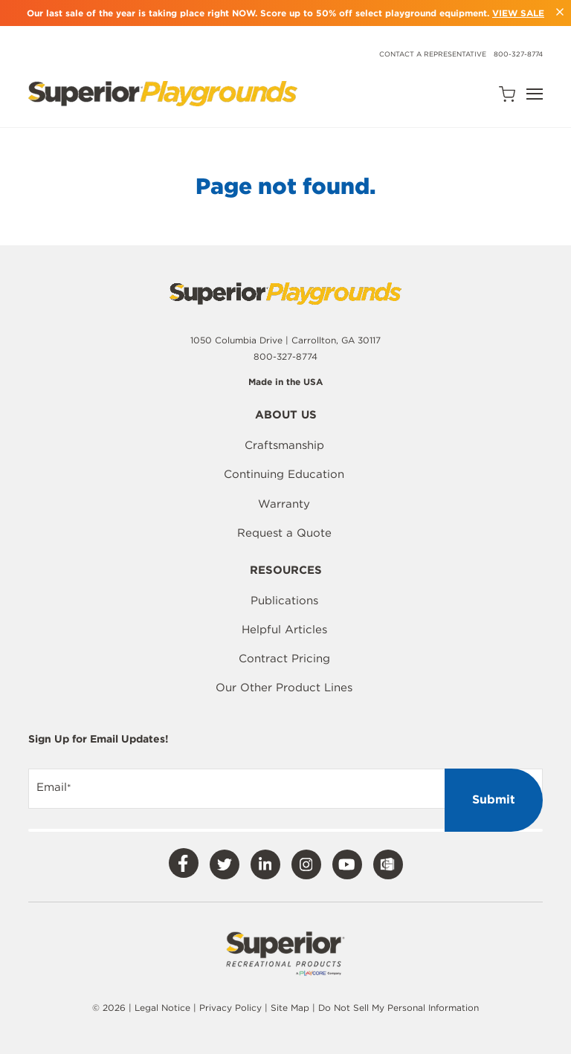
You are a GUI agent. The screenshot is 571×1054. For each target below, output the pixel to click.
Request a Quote (284, 533)
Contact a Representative (432, 54)
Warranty (284, 504)
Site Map (291, 1007)
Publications (284, 600)
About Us (286, 415)
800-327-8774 (518, 54)
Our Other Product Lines (284, 687)
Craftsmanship (284, 445)
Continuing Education (284, 474)
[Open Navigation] (534, 94)
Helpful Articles (284, 629)
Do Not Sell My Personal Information (398, 1007)
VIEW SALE (518, 13)
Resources (286, 571)
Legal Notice (162, 1007)
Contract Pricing (284, 658)
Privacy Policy (230, 1007)
